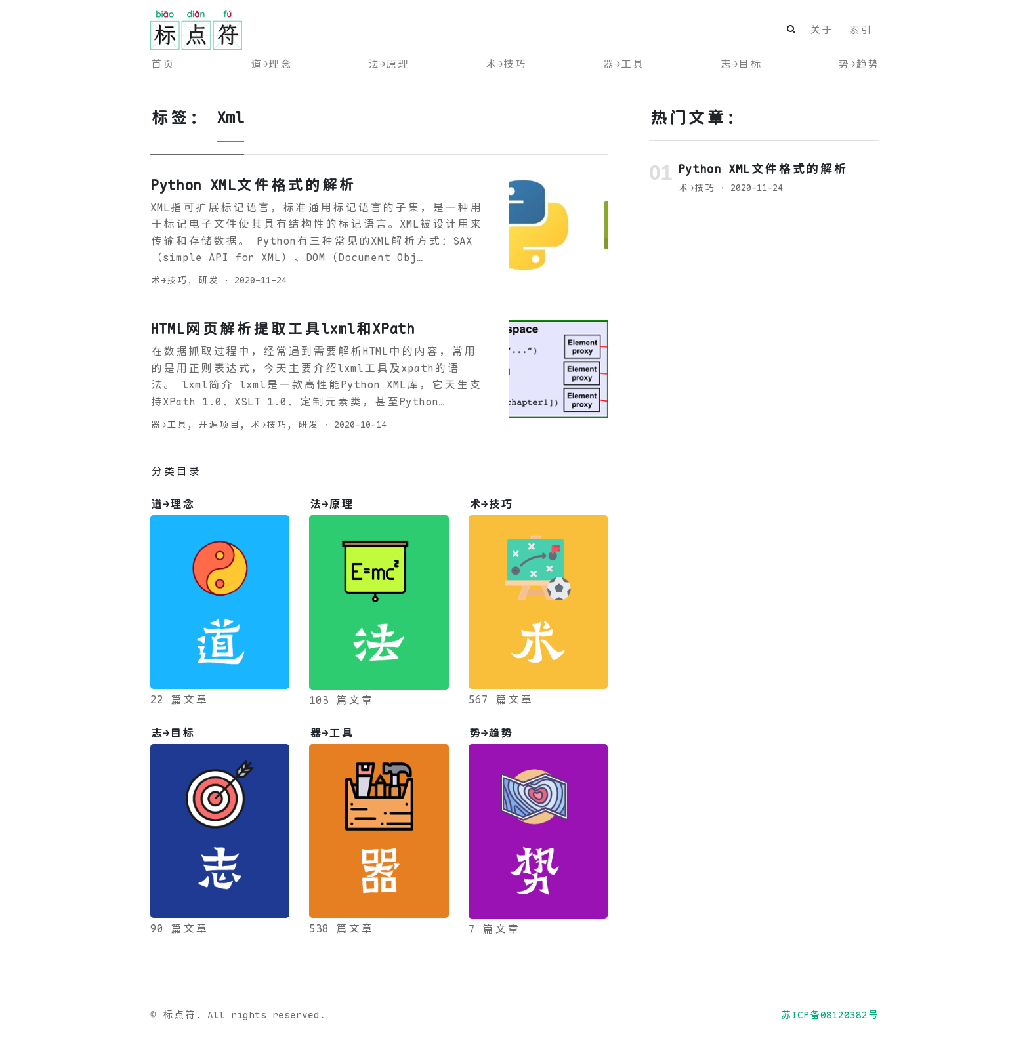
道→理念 (270, 64)
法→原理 (388, 64)
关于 (821, 30)
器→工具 (623, 64)
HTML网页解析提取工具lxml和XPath (282, 329)
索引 (860, 30)
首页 (162, 64)
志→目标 (740, 64)
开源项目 (219, 424)
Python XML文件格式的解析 (252, 185)
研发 (208, 280)
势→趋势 (858, 64)
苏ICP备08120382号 (829, 1014)
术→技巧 (505, 64)
